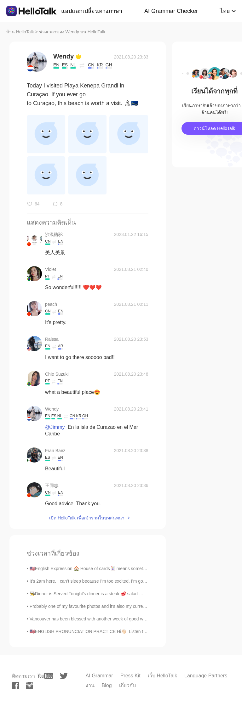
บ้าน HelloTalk (20, 31)
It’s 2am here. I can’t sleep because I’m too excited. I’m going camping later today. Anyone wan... (124, 581)
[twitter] (64, 676)
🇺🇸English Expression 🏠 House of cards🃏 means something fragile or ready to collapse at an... (123, 568)
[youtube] (45, 676)
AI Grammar (99, 675)
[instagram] (29, 685)
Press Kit (130, 675)
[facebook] (15, 685)
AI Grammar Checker (171, 11)
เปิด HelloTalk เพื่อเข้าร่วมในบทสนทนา (86, 517)
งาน (90, 685)
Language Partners (205, 675)
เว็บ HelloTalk (162, 675)
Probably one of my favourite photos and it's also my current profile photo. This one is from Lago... (125, 606)
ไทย (225, 11)
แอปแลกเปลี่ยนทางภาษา (91, 11)
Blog (107, 685)
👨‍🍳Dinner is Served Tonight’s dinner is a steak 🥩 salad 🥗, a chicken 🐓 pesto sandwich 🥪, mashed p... (133, 593)
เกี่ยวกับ (127, 685)
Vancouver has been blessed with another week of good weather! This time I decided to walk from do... (130, 618)
